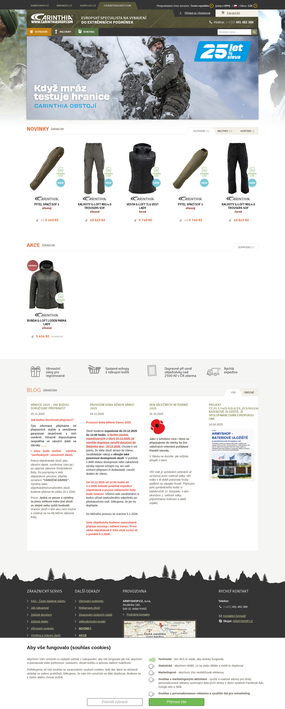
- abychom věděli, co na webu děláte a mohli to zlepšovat (200, 665)
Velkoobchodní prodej (92, 621)
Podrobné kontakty (138, 614)
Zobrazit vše (57, 128)
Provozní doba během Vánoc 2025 (112, 406)
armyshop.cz (40, 5)
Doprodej (246, 247)
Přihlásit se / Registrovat (197, 13)
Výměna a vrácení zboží (46, 635)
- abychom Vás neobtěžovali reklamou (191, 672)
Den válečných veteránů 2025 (168, 406)
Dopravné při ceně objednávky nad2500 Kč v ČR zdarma (180, 372)
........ (44, 445)
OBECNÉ (249, 392)
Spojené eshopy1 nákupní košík (117, 370)
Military (62, 31)
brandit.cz (64, 5)
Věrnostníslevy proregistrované (55, 372)
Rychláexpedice (231, 370)
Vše (233, 392)
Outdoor (38, 31)
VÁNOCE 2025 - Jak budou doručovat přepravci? (50, 406)
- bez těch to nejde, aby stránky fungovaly (191, 659)
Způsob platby (39, 621)
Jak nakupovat (40, 607)
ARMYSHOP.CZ (243, 621)
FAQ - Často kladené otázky (48, 601)
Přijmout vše (176, 702)
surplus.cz (88, 5)
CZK (252, 6)
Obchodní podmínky (91, 601)
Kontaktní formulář (234, 616)
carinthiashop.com (117, 5)
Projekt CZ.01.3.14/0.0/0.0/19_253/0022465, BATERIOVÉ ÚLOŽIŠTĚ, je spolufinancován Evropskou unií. (235, 412)
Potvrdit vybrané (115, 702)
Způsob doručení (41, 614)
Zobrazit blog (50, 390)
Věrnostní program (42, 628)
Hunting (86, 31)
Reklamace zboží (89, 607)
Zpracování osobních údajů (95, 614)
